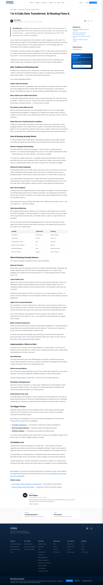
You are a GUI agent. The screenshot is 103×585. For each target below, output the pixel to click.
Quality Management (42, 557)
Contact (62, 2)
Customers (55, 549)
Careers (83, 546)
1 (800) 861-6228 (59, 578)
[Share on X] (88, 21)
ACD (39, 549)
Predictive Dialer (41, 552)
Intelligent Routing (77, 49)
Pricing (58, 2)
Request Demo (70, 544)
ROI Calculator (56, 552)
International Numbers (43, 571)
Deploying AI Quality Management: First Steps (81, 30)
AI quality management (19, 425)
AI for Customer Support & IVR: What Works (81, 37)
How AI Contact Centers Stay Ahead (23, 487)
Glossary (55, 546)
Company (51, 2)
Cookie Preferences (77, 583)
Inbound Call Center (14, 546)
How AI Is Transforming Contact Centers (80, 40)
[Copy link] (91, 21)
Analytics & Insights (42, 565)
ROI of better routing (19, 377)
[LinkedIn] (87, 528)
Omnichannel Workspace (29, 546)
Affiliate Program (71, 552)
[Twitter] (91, 528)
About (82, 544)
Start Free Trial (70, 546)
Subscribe (82, 66)
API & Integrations (42, 568)
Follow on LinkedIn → (34, 504)
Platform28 (38, 471)
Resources (45, 2)
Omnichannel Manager (29, 549)
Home (11, 9)
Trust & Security (84, 552)
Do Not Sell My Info (88, 583)
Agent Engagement (28, 544)
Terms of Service (58, 583)
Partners (69, 549)
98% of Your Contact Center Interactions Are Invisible (79, 33)
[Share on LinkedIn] (85, 21)
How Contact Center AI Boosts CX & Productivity (26, 484)
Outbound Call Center (15, 549)
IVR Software (41, 546)
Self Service (40, 554)
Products (32, 2)
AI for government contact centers (29, 339)
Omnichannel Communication (44, 562)
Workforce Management (43, 560)
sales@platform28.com (45, 578)
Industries (38, 2)
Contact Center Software (15, 544)
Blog (55, 2)
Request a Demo (93, 2)
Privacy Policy (67, 583)
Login (87, 2)
